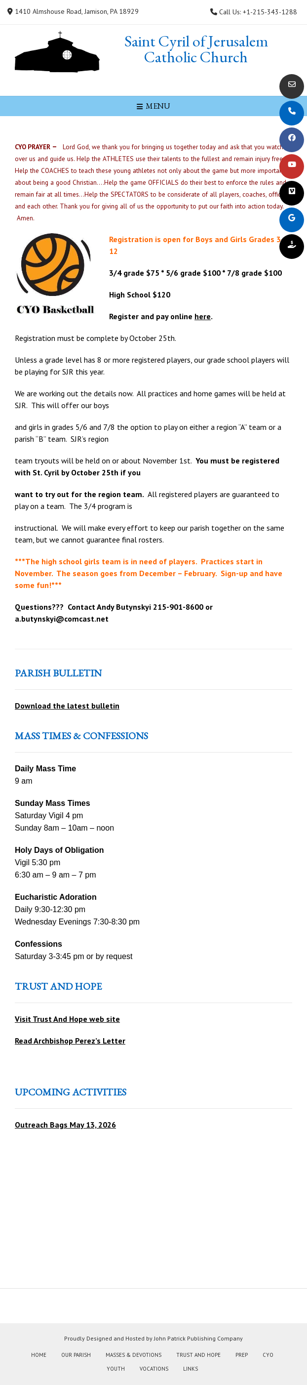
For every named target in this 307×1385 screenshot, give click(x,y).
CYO (268, 1354)
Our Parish (76, 1354)
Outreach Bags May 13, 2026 (65, 1125)
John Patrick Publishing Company (198, 1338)
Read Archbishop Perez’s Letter (70, 1041)
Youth (116, 1368)
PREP (241, 1354)
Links (190, 1368)
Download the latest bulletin (67, 706)
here (202, 316)
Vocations (154, 1368)
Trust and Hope (198, 1354)
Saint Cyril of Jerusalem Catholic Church (196, 49)
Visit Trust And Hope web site (67, 1019)
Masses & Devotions (133, 1354)
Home (38, 1354)
